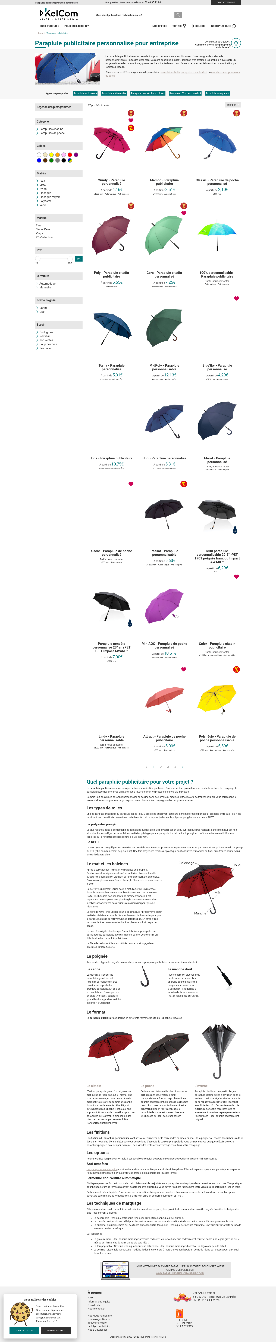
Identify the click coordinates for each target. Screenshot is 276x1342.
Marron (45, 160)
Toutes (70, 160)
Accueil (41, 33)
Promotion (44, 348)
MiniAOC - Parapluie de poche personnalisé (164, 645)
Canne (41, 308)
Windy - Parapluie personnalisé (111, 182)
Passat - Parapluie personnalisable (164, 553)
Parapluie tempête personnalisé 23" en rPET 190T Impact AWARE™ (111, 647)
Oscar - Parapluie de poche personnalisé (111, 553)
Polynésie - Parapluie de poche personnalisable (217, 738)
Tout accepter (24, 1330)
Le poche (147, 1086)
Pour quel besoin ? (76, 26)
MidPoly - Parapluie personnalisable (164, 367)
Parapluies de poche (50, 133)
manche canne (219, 72)
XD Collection (44, 237)
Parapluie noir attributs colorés (148, 93)
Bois (40, 181)
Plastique (43, 193)
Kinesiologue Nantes (99, 1319)
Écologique (44, 332)
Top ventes (44, 340)
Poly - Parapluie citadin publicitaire (111, 274)
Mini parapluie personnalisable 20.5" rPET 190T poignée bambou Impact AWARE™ (217, 556)
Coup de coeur (46, 344)
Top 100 (179, 26)
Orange (57, 154)
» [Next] (182, 767)
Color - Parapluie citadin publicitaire (217, 645)
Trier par (233, 104)
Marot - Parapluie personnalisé (217, 460)
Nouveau (43, 336)
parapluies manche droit (194, 72)
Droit (40, 312)
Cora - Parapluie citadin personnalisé (164, 274)
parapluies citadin (170, 72)
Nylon (41, 189)
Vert (51, 160)
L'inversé (201, 1086)
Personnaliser (56, 1330)
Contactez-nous (226, 2)
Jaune (51, 154)
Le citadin (94, 1086)
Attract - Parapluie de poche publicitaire (164, 738)
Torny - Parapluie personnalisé (111, 367)
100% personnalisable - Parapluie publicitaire (217, 274)
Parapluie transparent (217, 93)
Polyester (43, 201)
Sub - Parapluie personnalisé (164, 458)
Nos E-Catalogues (97, 1329)
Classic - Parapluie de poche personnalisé (217, 182)
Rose (63, 154)
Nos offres (159, 26)
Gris (57, 160)
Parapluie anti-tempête (114, 93)
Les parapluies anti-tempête (102, 1169)
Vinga (39, 233)
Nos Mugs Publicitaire (100, 1315)
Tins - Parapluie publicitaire (111, 458)
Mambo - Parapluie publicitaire (164, 182)
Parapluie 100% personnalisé (185, 93)
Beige (45, 154)
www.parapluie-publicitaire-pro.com (180, 1273)
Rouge (70, 154)
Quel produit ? (49, 26)
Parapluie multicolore (85, 93)
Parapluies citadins (49, 129)
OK (78, 258)
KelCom (198, 26)
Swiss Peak (43, 229)
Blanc (39, 154)
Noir (63, 160)
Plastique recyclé (48, 197)
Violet (76, 154)
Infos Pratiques (223, 26)
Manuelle (43, 287)
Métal (41, 185)
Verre (41, 205)
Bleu (39, 160)
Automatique (45, 283)
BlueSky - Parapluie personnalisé (217, 367)
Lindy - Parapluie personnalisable (111, 738)
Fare (38, 225)
